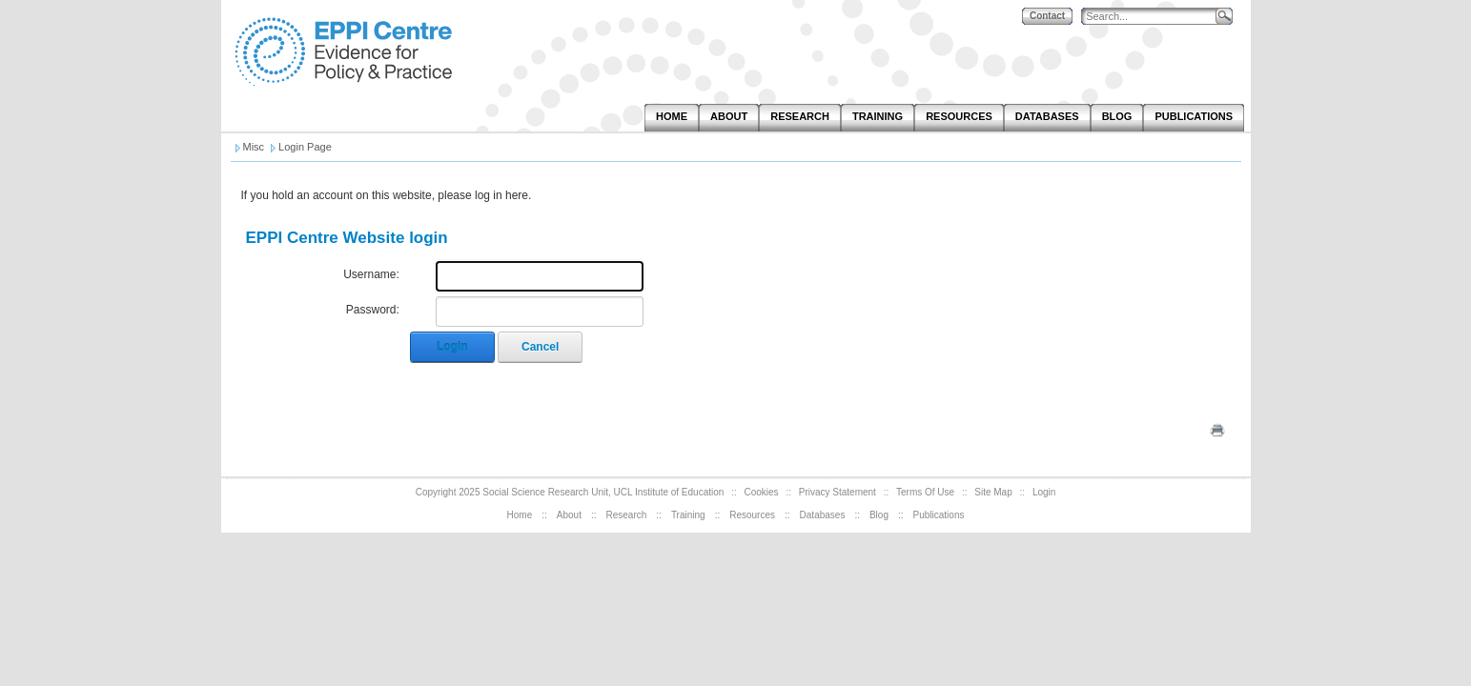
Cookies (761, 492)
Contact (1047, 15)
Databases (823, 515)
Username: (371, 274)
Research (626, 515)
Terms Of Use (925, 492)
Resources (752, 515)
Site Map (992, 492)
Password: (372, 309)
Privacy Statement (837, 492)
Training (688, 515)
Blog (879, 515)
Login (452, 346)
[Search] (1152, 17)
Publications (939, 515)
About (569, 515)
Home (520, 515)
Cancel (540, 346)
